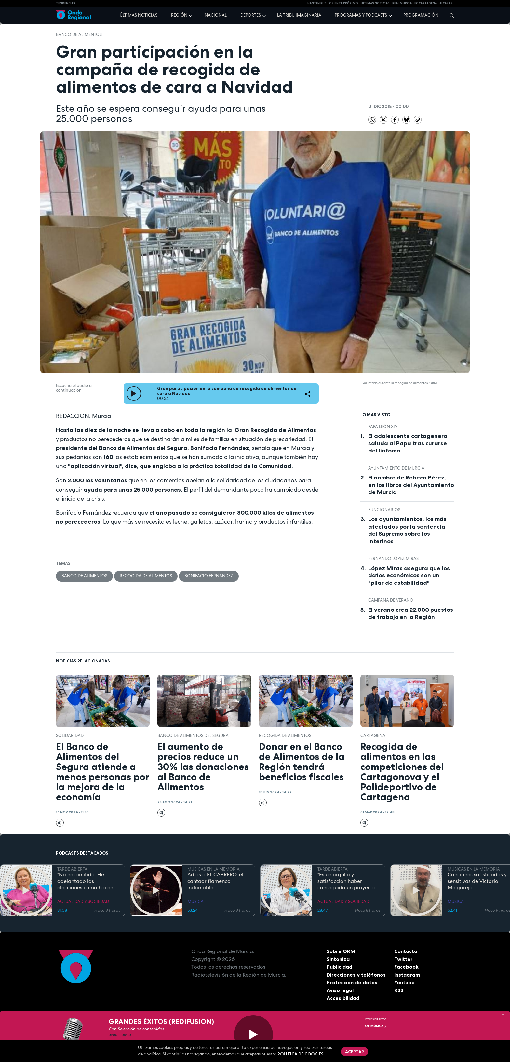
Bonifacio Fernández (208, 576)
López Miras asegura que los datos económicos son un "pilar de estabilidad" (409, 575)
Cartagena (372, 735)
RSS (398, 990)
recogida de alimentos (146, 576)
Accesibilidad (343, 998)
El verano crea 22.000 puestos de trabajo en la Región (410, 613)
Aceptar (354, 1051)
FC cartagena (425, 3)
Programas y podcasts (361, 15)
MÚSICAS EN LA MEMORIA (213, 869)
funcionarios (384, 510)
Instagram (407, 974)
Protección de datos (352, 982)
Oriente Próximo (343, 3)
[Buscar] (449, 15)
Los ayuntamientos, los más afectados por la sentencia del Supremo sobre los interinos (407, 530)
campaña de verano (390, 600)
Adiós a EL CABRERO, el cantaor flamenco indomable (215, 881)
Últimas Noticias (375, 3)
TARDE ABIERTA (72, 869)
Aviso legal (340, 990)
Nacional (216, 15)
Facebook (406, 967)
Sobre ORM (341, 951)
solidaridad (70, 735)
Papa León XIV (382, 426)
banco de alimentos (79, 34)
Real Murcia (402, 3)
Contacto (405, 951)
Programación (420, 15)
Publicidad (339, 967)
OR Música (376, 1026)
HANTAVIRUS (317, 3)
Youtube (404, 982)
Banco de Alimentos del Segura (193, 735)
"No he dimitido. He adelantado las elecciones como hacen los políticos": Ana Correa (87, 881)
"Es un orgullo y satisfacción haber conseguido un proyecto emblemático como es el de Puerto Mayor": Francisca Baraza (346, 881)
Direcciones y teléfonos (356, 974)
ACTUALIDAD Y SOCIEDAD (83, 901)
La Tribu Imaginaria (299, 15)
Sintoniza (338, 959)
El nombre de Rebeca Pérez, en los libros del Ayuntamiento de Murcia (411, 485)
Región (179, 15)
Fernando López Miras (393, 558)
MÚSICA (195, 901)
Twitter (403, 959)
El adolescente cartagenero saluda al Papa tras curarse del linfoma (407, 443)
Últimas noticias (138, 15)
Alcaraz (446, 3)
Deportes (250, 15)
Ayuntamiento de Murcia (396, 468)
